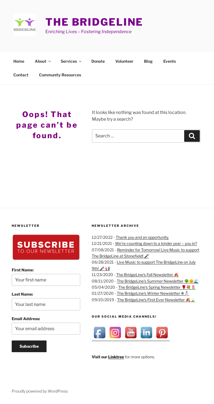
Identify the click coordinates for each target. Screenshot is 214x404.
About (43, 61)
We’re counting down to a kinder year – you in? (156, 243)
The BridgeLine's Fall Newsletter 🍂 (147, 274)
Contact (20, 74)
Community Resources (60, 74)
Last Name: (22, 294)
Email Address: (26, 318)
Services (71, 61)
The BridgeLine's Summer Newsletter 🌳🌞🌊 (157, 281)
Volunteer (124, 61)
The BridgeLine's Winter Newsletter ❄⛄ (153, 293)
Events (169, 61)
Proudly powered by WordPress (40, 391)
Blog (148, 61)
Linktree (116, 356)
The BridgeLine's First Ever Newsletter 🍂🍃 (156, 299)
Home (18, 61)
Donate (98, 61)
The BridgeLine (94, 22)
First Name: (23, 269)
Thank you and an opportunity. (142, 237)
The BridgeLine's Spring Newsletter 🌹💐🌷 (157, 287)
